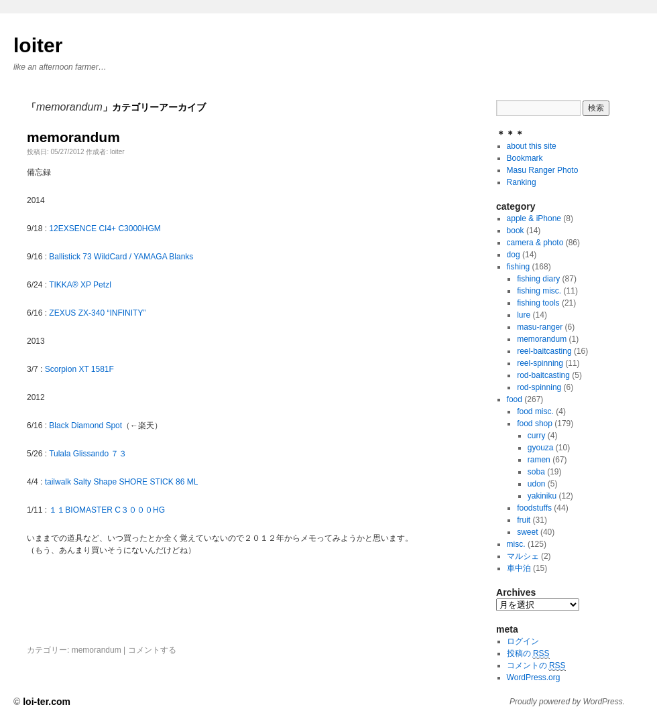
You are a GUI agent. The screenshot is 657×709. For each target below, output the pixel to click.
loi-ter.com (46, 701)
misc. (516, 544)
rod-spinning (539, 387)
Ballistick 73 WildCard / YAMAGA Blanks (121, 256)
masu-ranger (539, 327)
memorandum (73, 137)
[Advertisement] (184, 620)
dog (513, 254)
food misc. (535, 411)
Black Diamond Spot (85, 425)
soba (536, 471)
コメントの (536, 666)
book (515, 230)
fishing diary (538, 278)
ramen (539, 459)
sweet (527, 532)
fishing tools (538, 303)
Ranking (521, 182)
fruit (523, 520)
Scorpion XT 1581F (79, 369)
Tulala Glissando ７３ (88, 453)
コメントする (152, 650)
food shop (534, 423)
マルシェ (523, 556)
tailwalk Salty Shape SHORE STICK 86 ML (121, 482)
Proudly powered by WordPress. (567, 701)
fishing (518, 266)
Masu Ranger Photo (543, 170)
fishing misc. (539, 291)
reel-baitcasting (544, 351)
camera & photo (535, 242)
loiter (37, 45)
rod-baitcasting (543, 375)
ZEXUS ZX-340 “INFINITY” (97, 313)
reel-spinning (540, 363)
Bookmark (525, 158)
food (514, 399)
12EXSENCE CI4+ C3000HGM (104, 228)
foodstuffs (534, 508)
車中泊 (519, 568)
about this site (531, 146)
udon (537, 484)
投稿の (528, 654)
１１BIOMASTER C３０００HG (107, 510)
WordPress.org (533, 677)
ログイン (523, 641)
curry (537, 435)
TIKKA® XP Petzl (80, 284)
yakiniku (542, 496)
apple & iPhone (534, 218)
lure (523, 315)
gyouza (541, 447)
